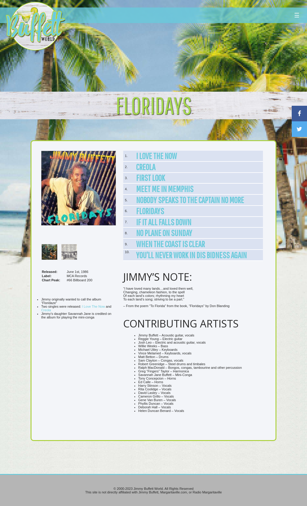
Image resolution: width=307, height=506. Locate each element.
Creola (46, 310)
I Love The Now (93, 306)
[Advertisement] (184, 55)
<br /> (79, 377)
